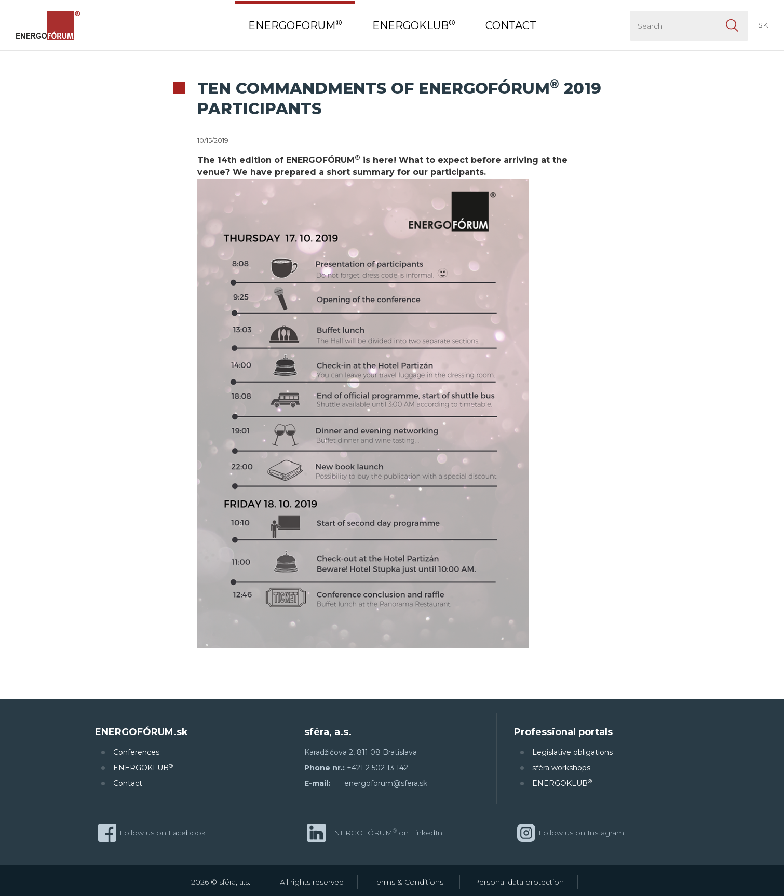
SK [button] (763, 25)
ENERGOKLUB (143, 767)
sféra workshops (561, 767)
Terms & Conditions (408, 882)
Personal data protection (519, 882)
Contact (127, 783)
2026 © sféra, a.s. (220, 882)
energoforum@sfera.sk (385, 783)
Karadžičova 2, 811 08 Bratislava (360, 752)
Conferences (136, 752)
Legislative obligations (572, 752)
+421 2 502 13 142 (377, 767)
